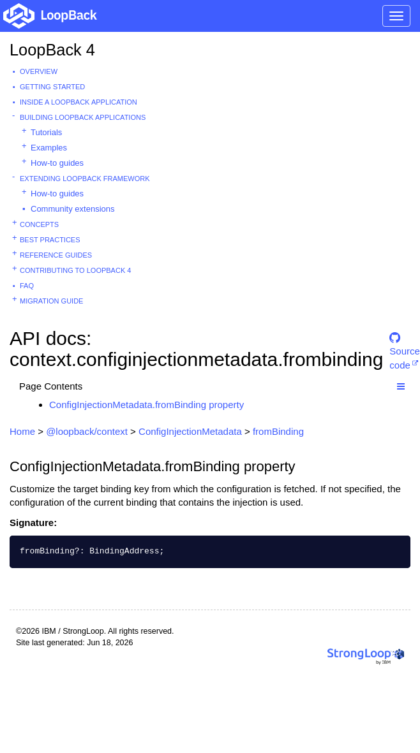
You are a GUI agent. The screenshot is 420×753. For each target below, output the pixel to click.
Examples (49, 147)
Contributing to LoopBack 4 (75, 270)
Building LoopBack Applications (83, 117)
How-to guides (57, 163)
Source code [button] (404, 343)
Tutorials (46, 132)
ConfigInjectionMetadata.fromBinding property (146, 404)
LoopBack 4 (52, 50)
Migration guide (51, 301)
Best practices (50, 240)
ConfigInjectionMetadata (190, 431)
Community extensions (73, 209)
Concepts (39, 224)
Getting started (52, 87)
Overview (38, 71)
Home (22, 431)
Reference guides (56, 255)
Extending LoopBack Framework (85, 178)
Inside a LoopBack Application (78, 102)
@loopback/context (87, 431)
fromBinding (278, 431)
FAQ (27, 285)
